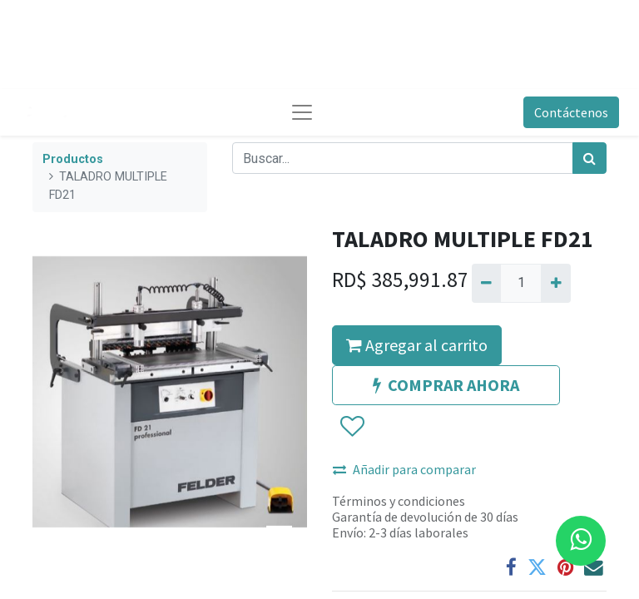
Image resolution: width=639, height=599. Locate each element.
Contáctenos (571, 112)
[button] (351, 426)
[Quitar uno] (486, 283)
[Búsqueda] (589, 158)
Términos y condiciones (398, 501)
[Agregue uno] (555, 283)
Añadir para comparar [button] (404, 469)
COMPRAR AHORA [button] (446, 384)
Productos (72, 159)
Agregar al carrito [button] (417, 344)
